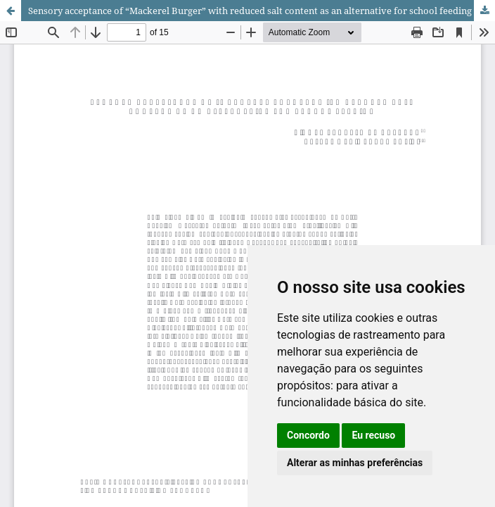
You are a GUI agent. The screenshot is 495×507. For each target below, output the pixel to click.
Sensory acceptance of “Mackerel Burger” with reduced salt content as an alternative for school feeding (250, 10)
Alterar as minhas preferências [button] (355, 462)
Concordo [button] (308, 435)
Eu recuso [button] (373, 435)
